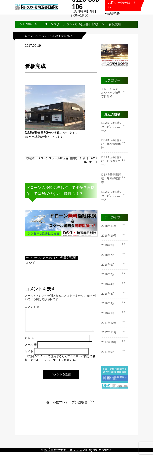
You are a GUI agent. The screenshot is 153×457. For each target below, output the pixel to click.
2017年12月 (108, 322)
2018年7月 (108, 254)
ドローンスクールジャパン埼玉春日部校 (53, 257)
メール (31, 349)
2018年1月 (108, 313)
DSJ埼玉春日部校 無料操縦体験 (111, 144)
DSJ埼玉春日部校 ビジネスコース (111, 126)
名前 (29, 342)
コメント (32, 306)
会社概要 (113, 13)
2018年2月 (108, 303)
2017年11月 (108, 332)
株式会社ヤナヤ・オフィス (63, 454)
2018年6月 (108, 264)
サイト (29, 356)
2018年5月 (108, 274)
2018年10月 (108, 235)
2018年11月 (108, 225)
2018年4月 (108, 284)
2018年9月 (108, 245)
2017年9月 (108, 351)
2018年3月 (108, 293)
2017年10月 (108, 342)
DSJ (31, 263)
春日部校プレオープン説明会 (67, 407)
